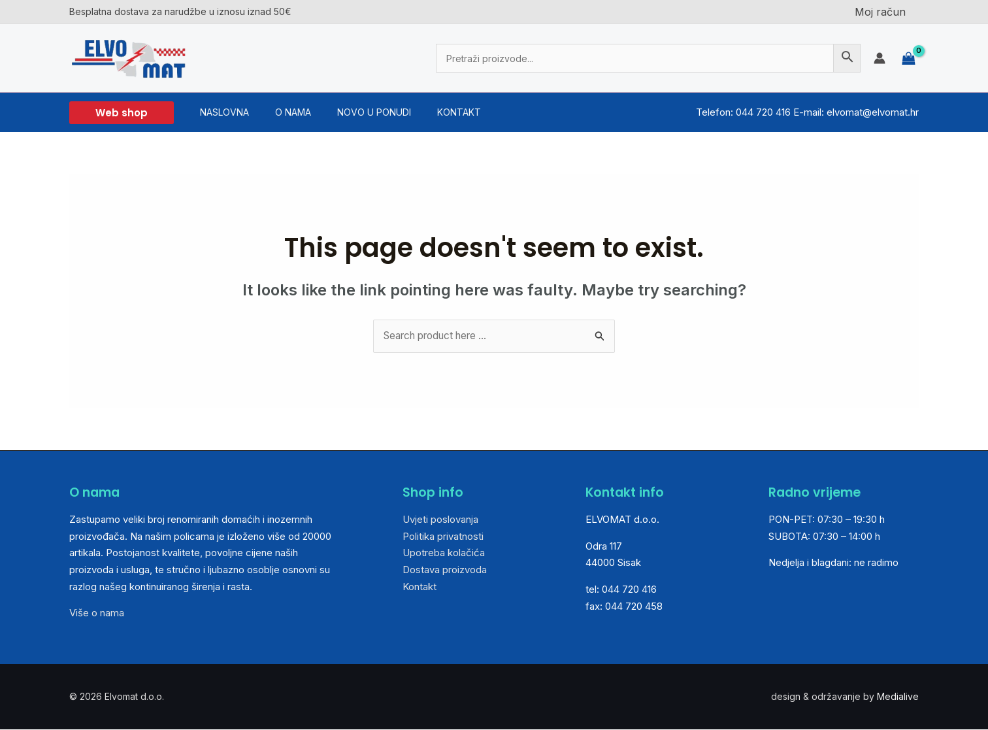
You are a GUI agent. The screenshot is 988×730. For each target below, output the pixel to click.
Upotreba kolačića (444, 553)
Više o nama (96, 613)
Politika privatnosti (443, 537)
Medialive (898, 697)
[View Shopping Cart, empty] (908, 58)
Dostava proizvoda (445, 570)
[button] (121, 112)
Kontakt (419, 587)
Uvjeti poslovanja (440, 520)
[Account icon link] (879, 58)
